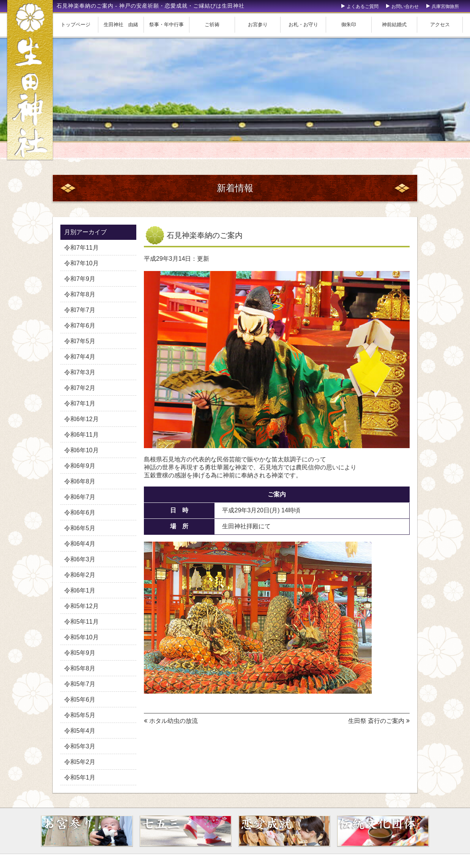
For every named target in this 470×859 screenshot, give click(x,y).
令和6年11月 (81, 434)
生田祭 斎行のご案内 (376, 721)
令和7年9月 (79, 279)
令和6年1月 (79, 590)
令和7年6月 (79, 325)
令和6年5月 (79, 528)
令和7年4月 (79, 356)
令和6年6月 (79, 512)
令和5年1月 (79, 777)
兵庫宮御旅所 (445, 6)
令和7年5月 (79, 341)
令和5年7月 (79, 684)
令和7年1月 (79, 403)
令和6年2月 (79, 575)
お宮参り (258, 24)
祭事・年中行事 (166, 24)
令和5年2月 (79, 762)
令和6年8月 (79, 481)
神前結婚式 (394, 24)
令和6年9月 (79, 466)
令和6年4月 (79, 543)
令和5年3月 (79, 746)
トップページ (75, 24)
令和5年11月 (81, 621)
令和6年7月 (79, 497)
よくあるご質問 (363, 6)
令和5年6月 (79, 699)
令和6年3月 (79, 559)
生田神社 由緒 (121, 24)
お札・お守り (303, 24)
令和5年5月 (79, 715)
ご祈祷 (212, 24)
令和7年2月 (79, 388)
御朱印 (348, 24)
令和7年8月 (79, 294)
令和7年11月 (81, 247)
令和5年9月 (79, 653)
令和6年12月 (81, 419)
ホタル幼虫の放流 (173, 721)
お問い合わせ (405, 6)
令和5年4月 (79, 730)
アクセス (440, 24)
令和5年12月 (81, 606)
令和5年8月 (79, 668)
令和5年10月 (81, 637)
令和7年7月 (79, 310)
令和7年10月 (81, 263)
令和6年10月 (81, 450)
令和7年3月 (79, 372)
